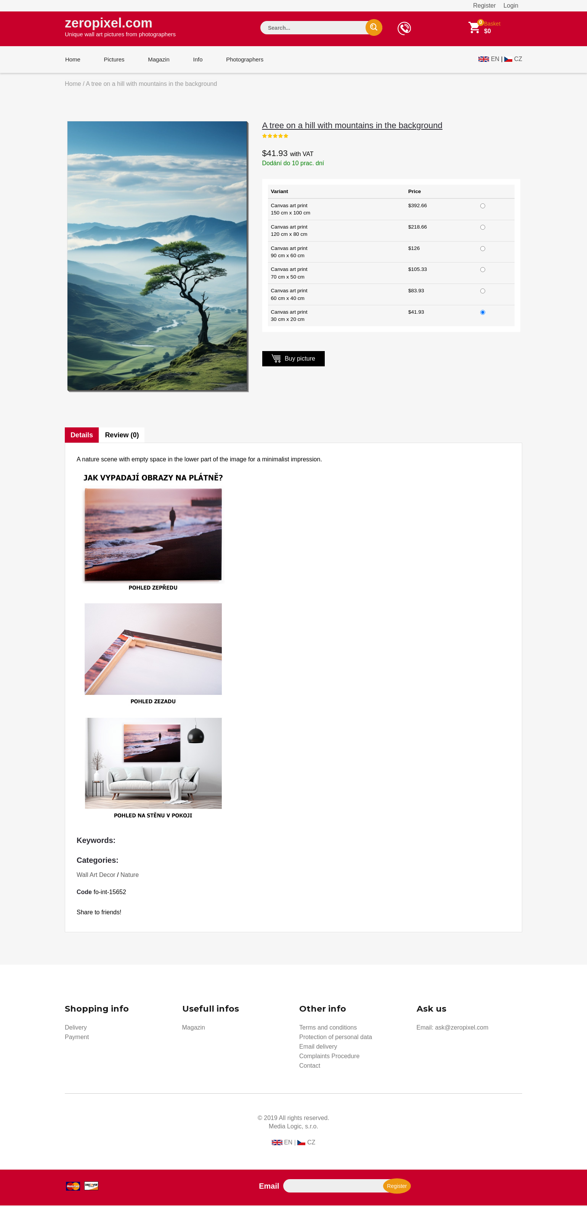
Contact (309, 1067)
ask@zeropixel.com (461, 1029)
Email (269, 1187)
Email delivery (318, 1048)
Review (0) (122, 436)
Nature (129, 876)
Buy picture (293, 359)
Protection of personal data (335, 1038)
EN (495, 59)
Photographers (242, 60)
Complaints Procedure (329, 1057)
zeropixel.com (120, 27)
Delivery (76, 1029)
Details (82, 436)
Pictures (113, 60)
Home (72, 60)
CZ (518, 59)
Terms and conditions (328, 1029)
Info (195, 60)
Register (484, 5)
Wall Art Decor (96, 876)
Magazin (157, 60)
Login (511, 5)
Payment (77, 1038)
